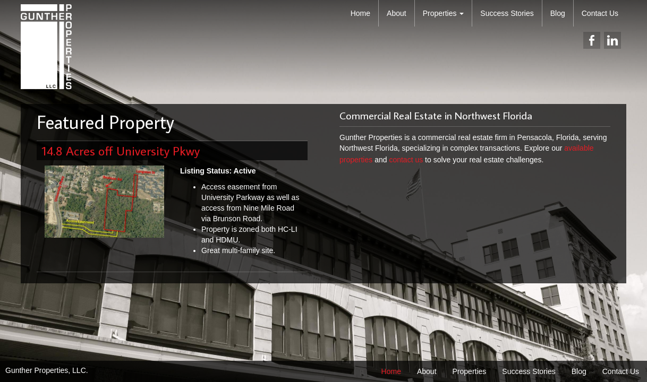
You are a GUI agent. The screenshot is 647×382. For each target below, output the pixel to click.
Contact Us (600, 13)
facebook (591, 40)
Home (360, 13)
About (396, 13)
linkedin (612, 40)
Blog (557, 13)
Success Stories (506, 13)
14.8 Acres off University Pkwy (121, 150)
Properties (443, 13)
